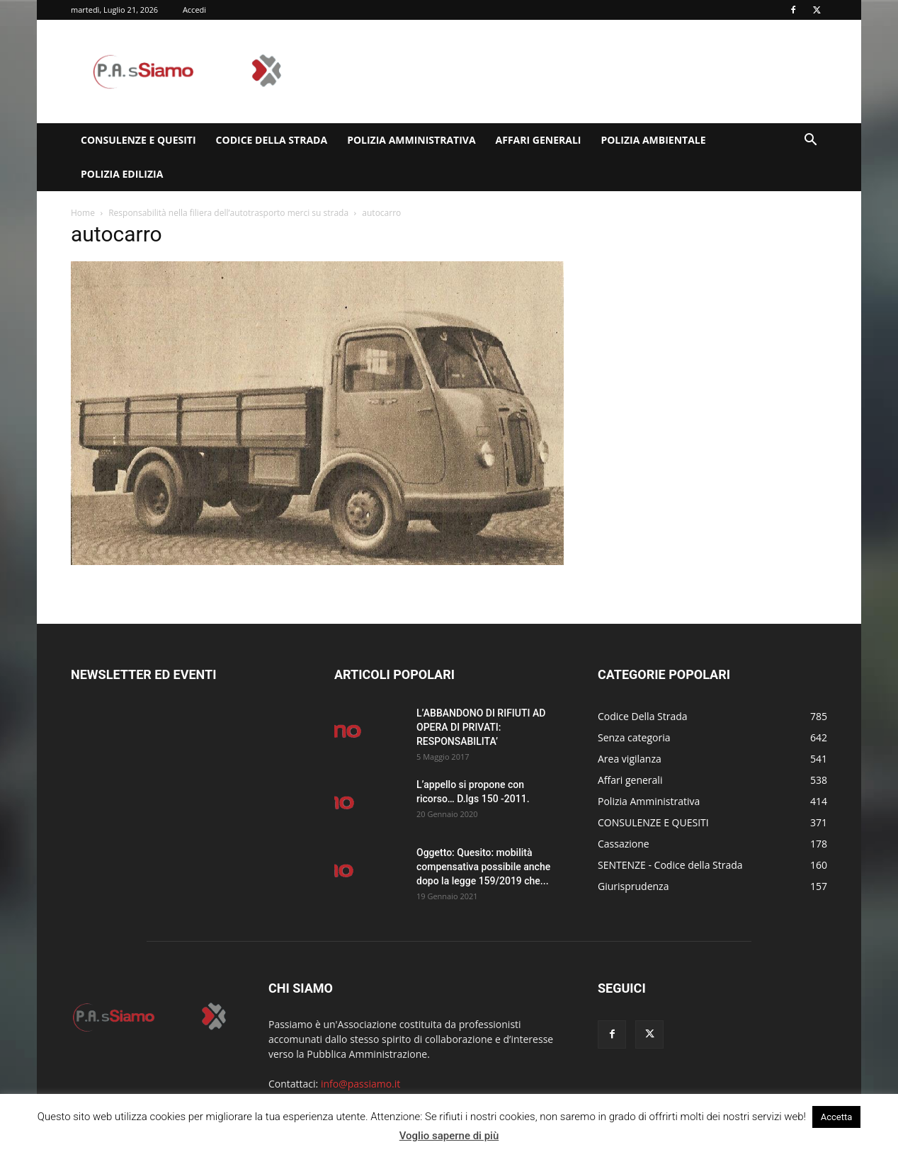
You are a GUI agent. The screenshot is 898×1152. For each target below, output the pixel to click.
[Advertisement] (569, 71)
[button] (810, 141)
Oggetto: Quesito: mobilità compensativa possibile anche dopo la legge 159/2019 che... (483, 866)
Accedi (194, 9)
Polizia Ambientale (653, 140)
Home (83, 213)
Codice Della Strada (272, 140)
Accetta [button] (837, 1117)
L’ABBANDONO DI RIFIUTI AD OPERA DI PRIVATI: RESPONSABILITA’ (480, 727)
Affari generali (538, 140)
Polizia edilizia (122, 174)
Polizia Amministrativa (411, 140)
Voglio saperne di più (449, 1135)
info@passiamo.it (360, 1083)
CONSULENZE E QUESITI (138, 140)
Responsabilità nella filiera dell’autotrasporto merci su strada (228, 213)
